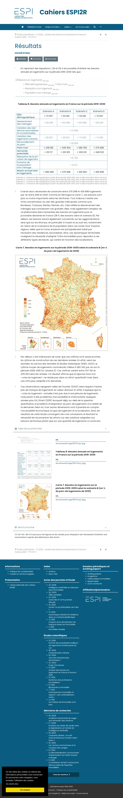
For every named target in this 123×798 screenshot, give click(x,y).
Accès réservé (82, 793)
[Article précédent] (100, 34)
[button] (94, 27)
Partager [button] (50, 59)
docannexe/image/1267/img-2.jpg (71, 463)
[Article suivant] (105, 34)
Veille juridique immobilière (99, 579)
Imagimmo (92, 576)
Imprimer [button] (21, 59)
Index (68, 27)
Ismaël (22, 52)
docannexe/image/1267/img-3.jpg (71, 499)
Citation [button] (36, 59)
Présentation (34, 27)
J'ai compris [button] (25, 790)
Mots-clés (53, 574)
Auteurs (52, 571)
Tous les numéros (61, 774)
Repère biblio (93, 581)
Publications (52, 27)
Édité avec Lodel (68, 793)
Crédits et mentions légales (22, 574)
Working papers (94, 574)
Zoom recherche (95, 583)
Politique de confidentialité (21, 571)
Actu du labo (82, 27)
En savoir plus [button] (12, 784)
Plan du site (50, 790)
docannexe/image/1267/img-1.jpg (70, 443)
